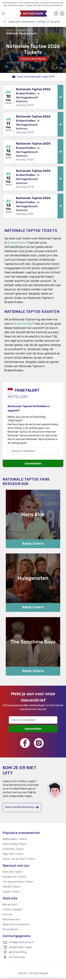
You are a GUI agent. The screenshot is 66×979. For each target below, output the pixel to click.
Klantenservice (11, 919)
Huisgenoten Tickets (14, 876)
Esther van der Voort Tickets (19, 858)
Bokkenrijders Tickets (15, 839)
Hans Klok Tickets (13, 871)
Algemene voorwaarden (16, 924)
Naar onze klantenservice (22, 807)
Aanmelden (33, 463)
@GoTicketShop (18, 952)
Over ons (7, 914)
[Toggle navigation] (9, 13)
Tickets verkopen (12, 909)
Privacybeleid (10, 929)
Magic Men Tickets (13, 853)
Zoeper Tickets (11, 891)
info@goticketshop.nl (21, 942)
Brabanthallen (17, 242)
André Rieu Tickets (13, 849)
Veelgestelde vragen (20, 947)
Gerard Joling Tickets (15, 844)
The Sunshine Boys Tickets (18, 881)
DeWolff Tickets (11, 886)
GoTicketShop (17, 957)
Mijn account (10, 904)
